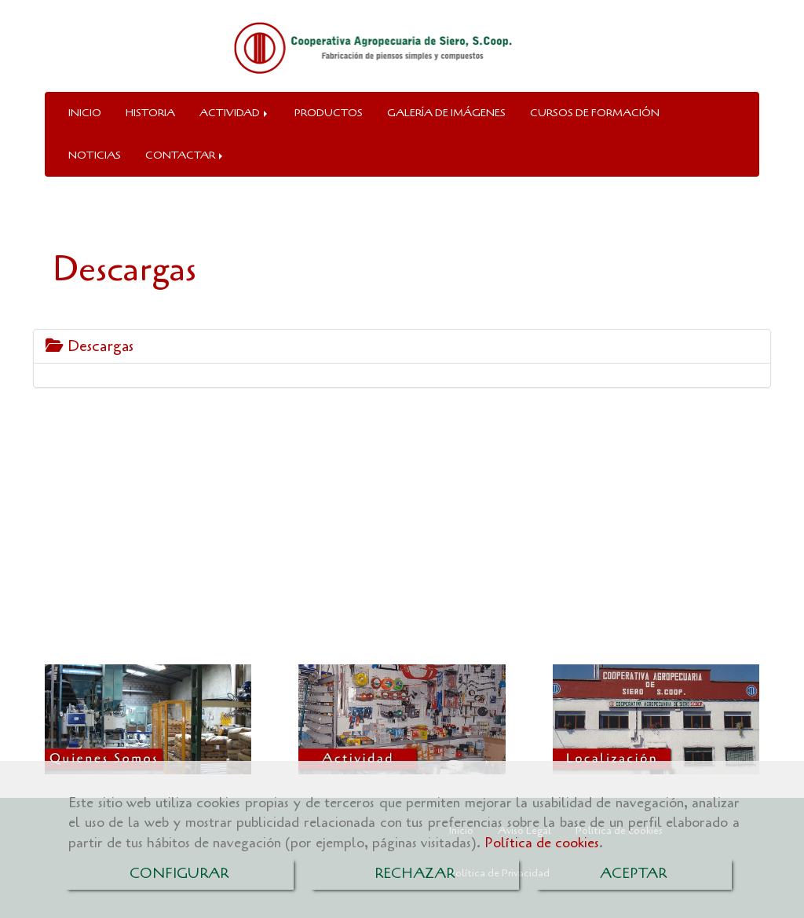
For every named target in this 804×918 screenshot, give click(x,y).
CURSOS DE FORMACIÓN (595, 112)
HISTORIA (150, 112)
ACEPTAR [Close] (633, 873)
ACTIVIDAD (234, 112)
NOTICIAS (94, 155)
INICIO (84, 112)
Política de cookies (541, 842)
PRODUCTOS (328, 112)
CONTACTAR (185, 155)
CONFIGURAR (179, 873)
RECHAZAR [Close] (415, 873)
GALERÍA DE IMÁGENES (446, 112)
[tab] (402, 346)
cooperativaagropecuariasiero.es (188, 605)
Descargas (89, 346)
